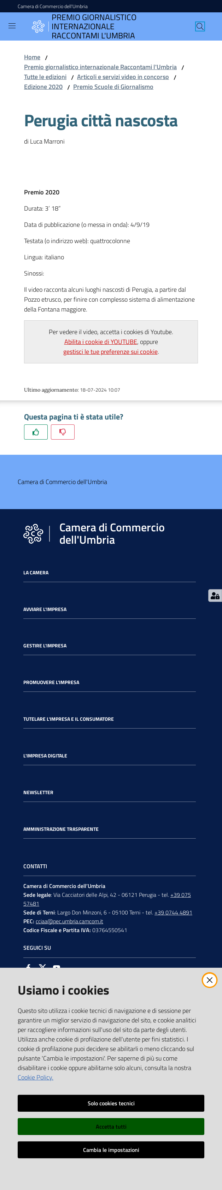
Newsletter (38, 792)
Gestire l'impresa (44, 645)
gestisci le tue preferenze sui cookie (110, 351)
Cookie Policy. (35, 1077)
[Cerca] (200, 26)
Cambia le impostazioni (111, 1150)
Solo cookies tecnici (111, 1103)
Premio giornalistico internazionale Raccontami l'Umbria (100, 67)
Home (32, 57)
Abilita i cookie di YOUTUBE (100, 341)
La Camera (35, 572)
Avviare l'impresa (44, 609)
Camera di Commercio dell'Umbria (53, 6)
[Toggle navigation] (12, 26)
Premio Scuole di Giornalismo (113, 86)
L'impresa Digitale (45, 755)
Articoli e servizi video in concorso (123, 76)
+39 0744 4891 (173, 912)
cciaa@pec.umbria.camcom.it (69, 921)
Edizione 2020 (43, 86)
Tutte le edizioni (45, 76)
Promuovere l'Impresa (51, 682)
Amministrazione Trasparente (61, 829)
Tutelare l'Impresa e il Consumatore (68, 719)
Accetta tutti (111, 1126)
